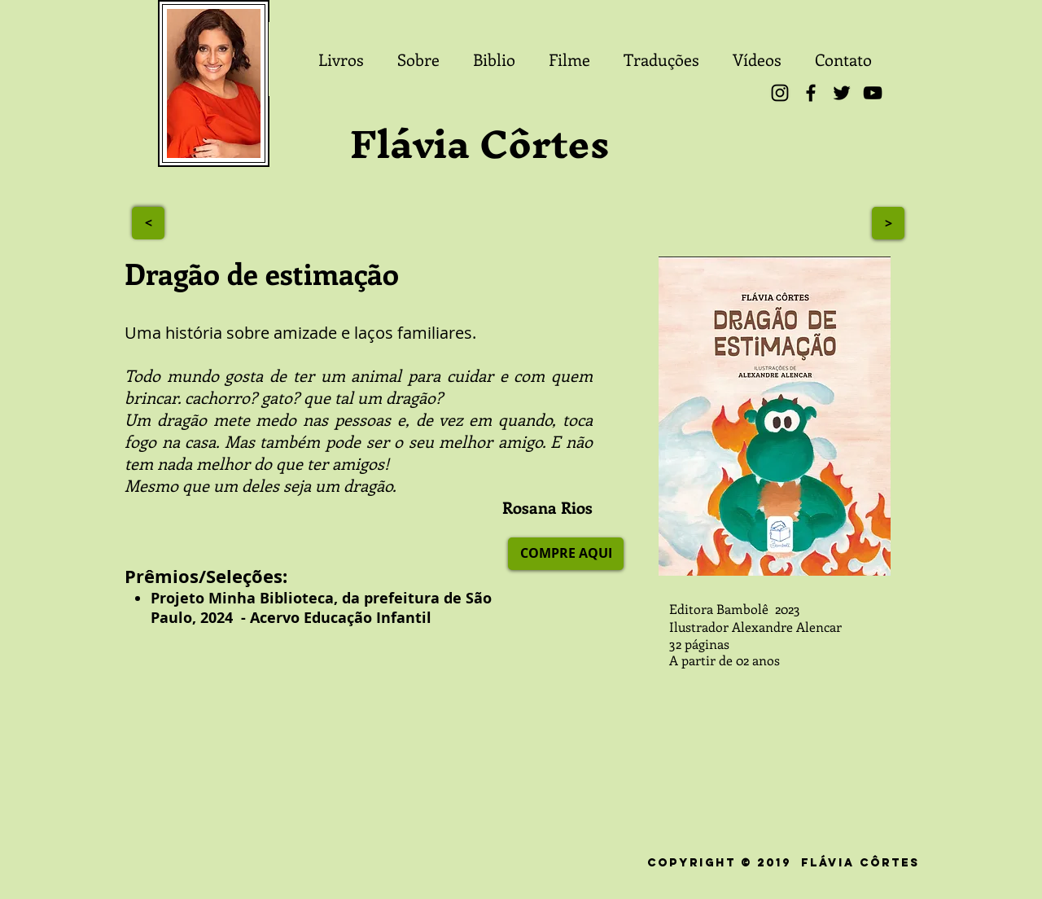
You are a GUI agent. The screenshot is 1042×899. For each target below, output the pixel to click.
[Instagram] (779, 92)
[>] (148, 223)
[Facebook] (810, 92)
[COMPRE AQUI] (566, 553)
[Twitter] (841, 92)
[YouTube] (872, 92)
